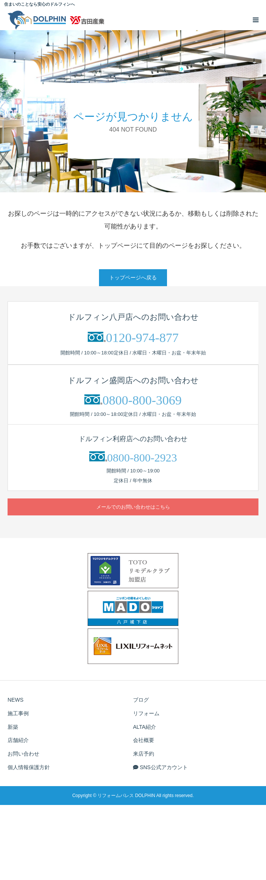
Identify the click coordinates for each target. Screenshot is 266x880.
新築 (13, 727)
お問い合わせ (23, 754)
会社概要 (143, 740)
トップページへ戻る (133, 277)
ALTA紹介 (144, 727)
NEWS (15, 700)
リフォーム (146, 713)
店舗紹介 (18, 740)
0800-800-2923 (142, 457)
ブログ (141, 700)
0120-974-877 (142, 338)
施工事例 (18, 713)
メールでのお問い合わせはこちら (133, 507)
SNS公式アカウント (160, 767)
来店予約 (143, 754)
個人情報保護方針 (29, 767)
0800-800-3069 (142, 400)
